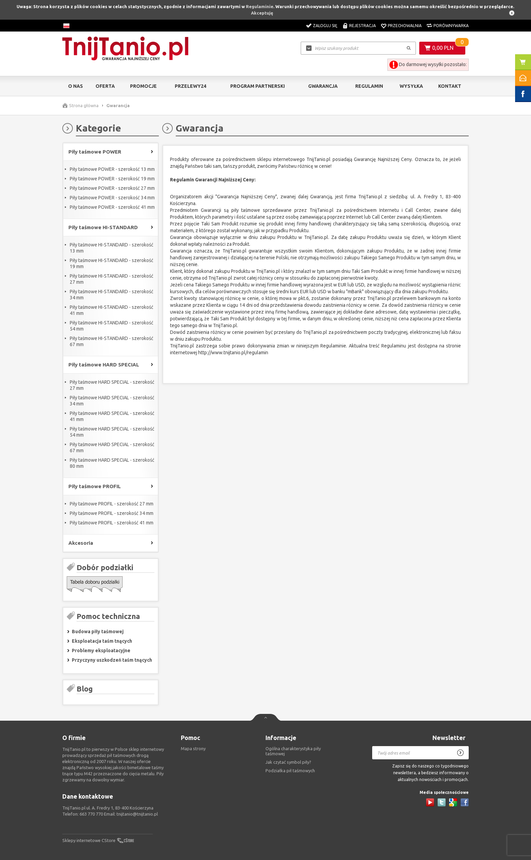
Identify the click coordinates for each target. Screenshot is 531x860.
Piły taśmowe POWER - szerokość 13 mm (112, 169)
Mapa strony (193, 748)
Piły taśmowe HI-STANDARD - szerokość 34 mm (111, 294)
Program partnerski (257, 86)
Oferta (105, 86)
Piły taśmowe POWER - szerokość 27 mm (112, 188)
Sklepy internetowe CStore (88, 840)
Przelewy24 (190, 86)
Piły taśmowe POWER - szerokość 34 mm (112, 197)
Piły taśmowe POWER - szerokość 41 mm (112, 207)
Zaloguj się (325, 25)
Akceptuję (262, 13)
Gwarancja (323, 86)
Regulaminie (259, 6)
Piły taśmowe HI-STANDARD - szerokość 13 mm (111, 248)
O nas (75, 86)
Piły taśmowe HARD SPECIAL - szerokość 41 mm (112, 416)
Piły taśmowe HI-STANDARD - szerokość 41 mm (111, 310)
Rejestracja (362, 25)
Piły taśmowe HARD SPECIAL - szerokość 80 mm (112, 463)
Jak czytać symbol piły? (288, 762)
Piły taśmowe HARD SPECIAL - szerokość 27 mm (112, 385)
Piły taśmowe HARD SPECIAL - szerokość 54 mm (112, 432)
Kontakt (449, 86)
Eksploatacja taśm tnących (102, 641)
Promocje (143, 86)
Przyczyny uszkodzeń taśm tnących (112, 660)
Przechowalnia (405, 25)
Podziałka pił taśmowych (290, 770)
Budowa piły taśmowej (98, 631)
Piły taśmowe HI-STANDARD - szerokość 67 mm (111, 341)
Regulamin (369, 86)
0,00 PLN (442, 48)
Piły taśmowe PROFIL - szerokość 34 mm (111, 513)
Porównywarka (451, 25)
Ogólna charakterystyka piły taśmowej (293, 751)
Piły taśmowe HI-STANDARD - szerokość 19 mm (111, 263)
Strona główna (84, 105)
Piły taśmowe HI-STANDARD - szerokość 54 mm (111, 326)
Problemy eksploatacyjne (101, 650)
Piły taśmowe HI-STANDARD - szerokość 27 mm (111, 279)
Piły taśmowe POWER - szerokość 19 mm (112, 178)
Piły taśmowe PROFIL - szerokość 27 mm (111, 503)
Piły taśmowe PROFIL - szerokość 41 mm (111, 522)
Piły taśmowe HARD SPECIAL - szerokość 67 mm (112, 447)
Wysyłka (411, 86)
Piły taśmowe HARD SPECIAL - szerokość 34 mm (112, 400)
